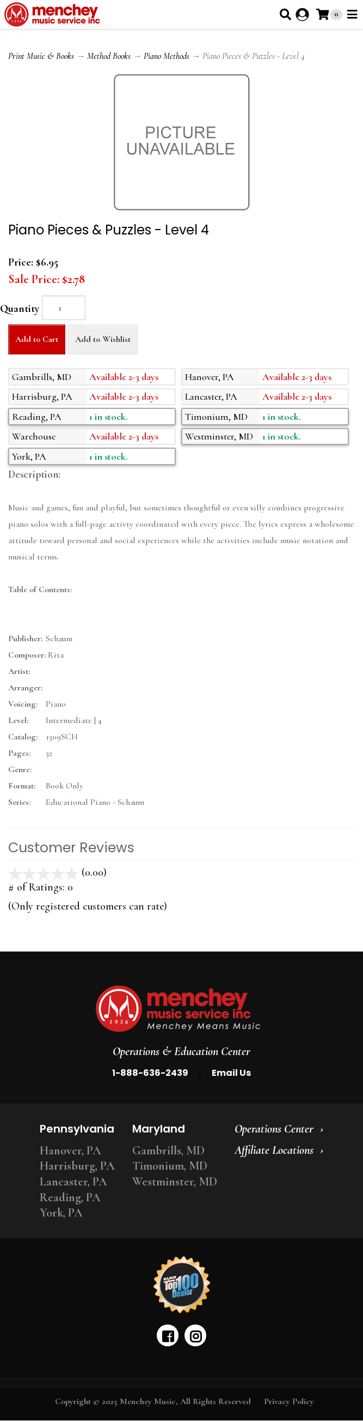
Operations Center (274, 1129)
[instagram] (195, 1335)
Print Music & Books (41, 56)
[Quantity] (63, 308)
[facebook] (168, 1335)
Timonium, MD (169, 1166)
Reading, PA (70, 1197)
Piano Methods (166, 56)
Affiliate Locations (274, 1150)
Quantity (19, 308)
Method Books (109, 56)
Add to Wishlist (103, 339)
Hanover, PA (70, 1150)
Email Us (231, 1073)
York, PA (61, 1213)
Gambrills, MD (168, 1150)
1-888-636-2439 (150, 1073)
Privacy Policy (289, 1401)
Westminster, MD (174, 1182)
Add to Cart (36, 339)
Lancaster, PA (73, 1182)
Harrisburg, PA (77, 1166)
